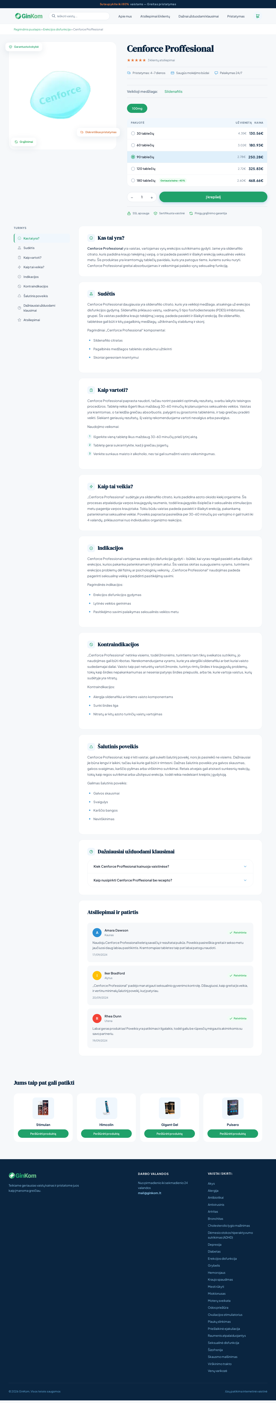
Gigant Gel (169, 1126)
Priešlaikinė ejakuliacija (224, 1331)
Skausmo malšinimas (222, 1359)
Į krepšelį (213, 197)
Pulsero (233, 1126)
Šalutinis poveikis (32, 296)
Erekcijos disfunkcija (222, 1261)
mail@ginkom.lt (149, 1195)
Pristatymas (236, 16)
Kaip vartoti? (29, 257)
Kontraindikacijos (32, 286)
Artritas (213, 1214)
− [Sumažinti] (132, 197)
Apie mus (125, 16)
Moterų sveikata (219, 1303)
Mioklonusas (217, 1296)
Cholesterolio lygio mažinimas (229, 1228)
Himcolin (106, 1126)
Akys (211, 1186)
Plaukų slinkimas (219, 1324)
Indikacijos (28, 277)
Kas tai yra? (28, 238)
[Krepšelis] (257, 15)
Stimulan (43, 1126)
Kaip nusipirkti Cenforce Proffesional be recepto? (170, 880)
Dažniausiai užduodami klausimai (36, 307)
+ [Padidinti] (152, 197)
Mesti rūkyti (216, 1289)
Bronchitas (215, 1221)
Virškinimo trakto (220, 1366)
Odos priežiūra (218, 1310)
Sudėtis (25, 248)
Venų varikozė (217, 1373)
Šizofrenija (215, 1352)
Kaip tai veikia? (30, 267)
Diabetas (214, 1254)
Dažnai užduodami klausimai (199, 16)
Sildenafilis (173, 91)
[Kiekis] (142, 197)
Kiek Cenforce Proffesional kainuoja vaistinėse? (170, 866)
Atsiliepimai (28, 320)
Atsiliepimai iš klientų (155, 16)
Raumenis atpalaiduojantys (227, 1338)
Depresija (214, 1247)
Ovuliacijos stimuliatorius (225, 1317)
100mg (137, 108)
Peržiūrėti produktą (43, 1135)
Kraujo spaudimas (220, 1282)
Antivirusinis (216, 1207)
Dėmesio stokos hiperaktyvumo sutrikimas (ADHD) (230, 1237)
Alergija (213, 1193)
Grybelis (214, 1268)
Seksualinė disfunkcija (223, 1345)
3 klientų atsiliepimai (151, 60)
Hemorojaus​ (216, 1275)
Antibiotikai (216, 1200)
